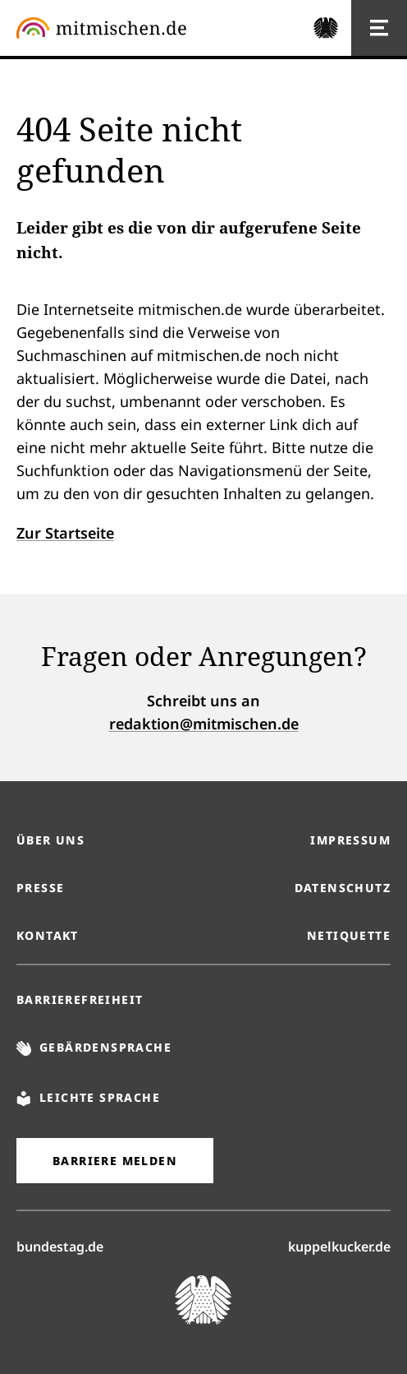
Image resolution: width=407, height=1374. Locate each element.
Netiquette (349, 935)
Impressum (350, 840)
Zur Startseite (65, 533)
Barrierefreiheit (79, 999)
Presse (40, 887)
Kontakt (47, 935)
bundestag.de (59, 1246)
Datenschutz (343, 887)
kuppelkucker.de (339, 1246)
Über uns (50, 840)
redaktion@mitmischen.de (204, 723)
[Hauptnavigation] (379, 28)
